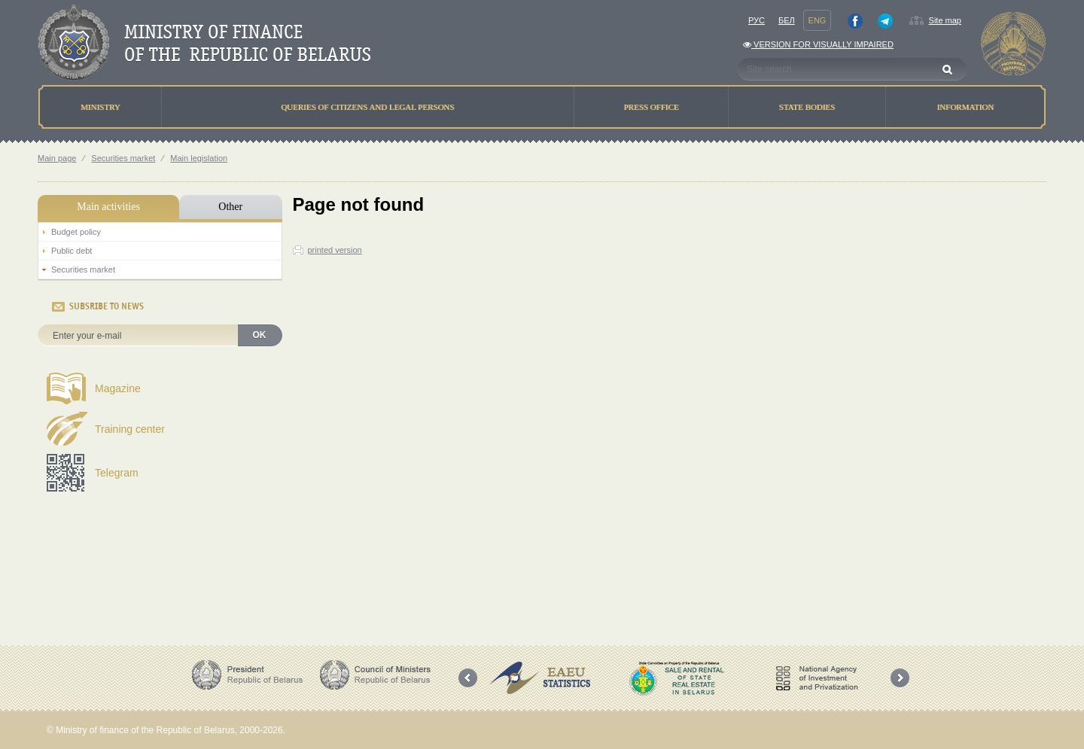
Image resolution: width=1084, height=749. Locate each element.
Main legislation (198, 158)
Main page (57, 158)
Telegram (117, 473)
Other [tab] (230, 206)
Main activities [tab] (108, 206)
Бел (786, 20)
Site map (945, 20)
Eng (817, 20)
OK (259, 335)
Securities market (123, 158)
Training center (130, 429)
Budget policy (76, 231)
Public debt (71, 250)
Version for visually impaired (818, 44)
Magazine (118, 388)
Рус (756, 20)
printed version (335, 249)
